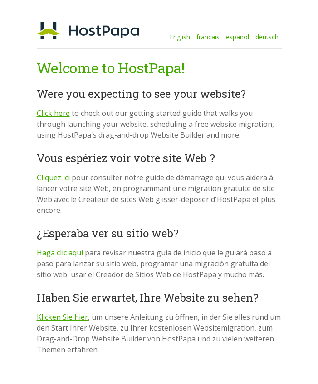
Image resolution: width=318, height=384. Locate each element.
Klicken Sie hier (62, 317)
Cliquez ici (53, 177)
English (180, 37)
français (208, 37)
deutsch (267, 37)
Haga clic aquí (60, 253)
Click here (53, 113)
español (237, 37)
